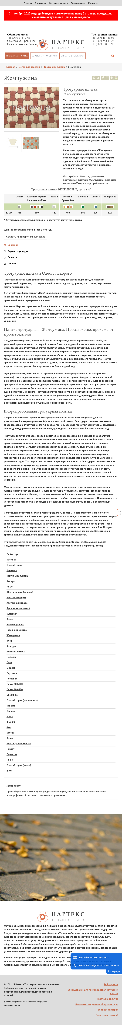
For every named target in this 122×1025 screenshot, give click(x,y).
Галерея (12, 263)
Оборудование (78, 3)
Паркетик (12, 754)
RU (119, 514)
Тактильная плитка (17, 576)
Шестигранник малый (19, 743)
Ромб (10, 586)
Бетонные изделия (58, 3)
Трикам (11, 705)
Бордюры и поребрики (44, 55)
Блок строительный (107, 1015)
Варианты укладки (18, 251)
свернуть (115, 971)
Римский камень (16, 651)
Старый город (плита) (19, 765)
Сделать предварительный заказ (25, 236)
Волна (10, 738)
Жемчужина (13, 635)
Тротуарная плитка (17, 55)
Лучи (9, 662)
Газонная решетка (17, 630)
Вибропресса (111, 984)
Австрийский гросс (17, 603)
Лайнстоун (12, 554)
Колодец (12, 646)
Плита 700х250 (15, 689)
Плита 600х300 (15, 684)
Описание (13, 245)
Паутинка (12, 673)
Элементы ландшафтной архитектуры (96, 1004)
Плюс (10, 760)
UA (119, 511)
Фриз (9, 770)
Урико (10, 716)
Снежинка (12, 695)
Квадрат (11, 581)
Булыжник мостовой (18, 608)
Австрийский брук (16, 597)
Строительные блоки (72, 55)
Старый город (14, 565)
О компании (40, 3)
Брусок (10, 732)
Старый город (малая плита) (22, 700)
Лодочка (12, 657)
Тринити (11, 711)
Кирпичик (12, 570)
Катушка (11, 559)
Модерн (11, 668)
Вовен (10, 619)
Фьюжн (11, 722)
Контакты (93, 3)
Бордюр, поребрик (108, 1009)
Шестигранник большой (20, 592)
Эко (9, 727)
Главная (28, 3)
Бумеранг (12, 613)
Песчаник (12, 678)
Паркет (10, 749)
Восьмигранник (15, 624)
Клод (9, 641)
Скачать (12, 257)
